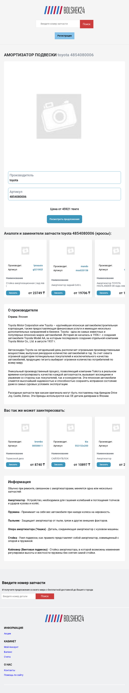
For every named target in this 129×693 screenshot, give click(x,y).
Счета (7, 656)
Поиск (87, 24)
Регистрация (64, 35)
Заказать (13, 293)
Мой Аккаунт (11, 647)
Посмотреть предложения (64, 219)
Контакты (9, 670)
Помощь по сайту (13, 675)
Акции (7, 633)
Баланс (8, 652)
